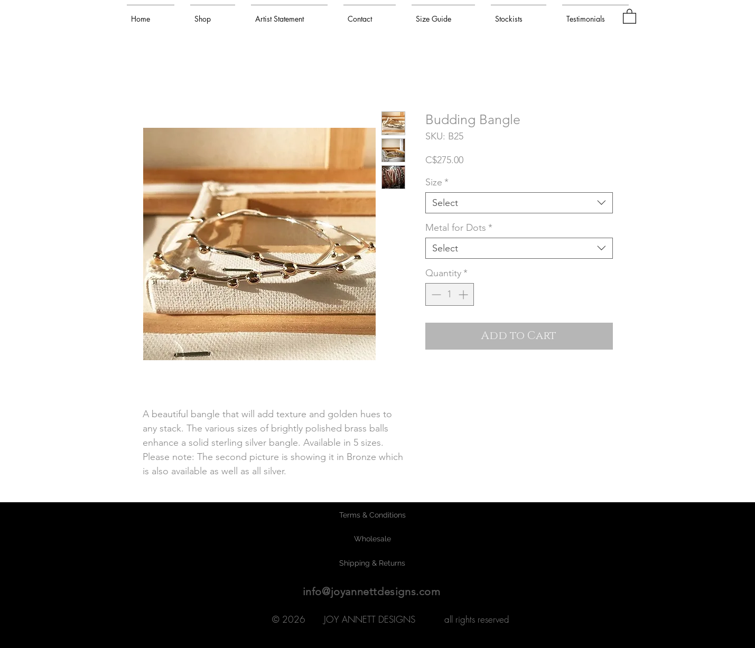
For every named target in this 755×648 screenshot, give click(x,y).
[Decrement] (435, 294)
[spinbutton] (449, 294)
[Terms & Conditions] (372, 515)
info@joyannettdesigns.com (372, 591)
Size (437, 182)
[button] (629, 16)
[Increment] (464, 294)
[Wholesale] (372, 539)
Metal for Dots (458, 227)
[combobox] (519, 202)
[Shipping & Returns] (372, 563)
